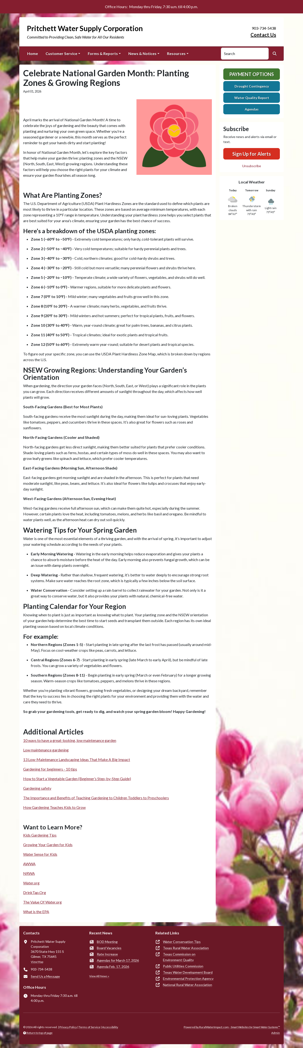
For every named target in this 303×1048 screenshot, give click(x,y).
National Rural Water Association (187, 985)
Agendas (252, 109)
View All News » (99, 976)
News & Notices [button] (142, 53)
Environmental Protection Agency (188, 978)
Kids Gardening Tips (40, 835)
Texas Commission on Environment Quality (179, 957)
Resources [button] (176, 53)
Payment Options (251, 74)
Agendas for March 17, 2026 (118, 960)
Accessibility (110, 1027)
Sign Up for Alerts (251, 154)
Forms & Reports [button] (103, 53)
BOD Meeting (107, 942)
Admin (275, 1033)
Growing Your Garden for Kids (48, 844)
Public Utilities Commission (183, 966)
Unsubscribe (251, 166)
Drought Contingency (252, 86)
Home (32, 53)
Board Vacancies (109, 948)
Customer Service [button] (61, 53)
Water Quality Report (251, 98)
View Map (37, 962)
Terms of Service (89, 1027)
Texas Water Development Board (188, 972)
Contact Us (263, 35)
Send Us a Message (45, 976)
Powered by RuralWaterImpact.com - (232, 1027)
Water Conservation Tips (182, 942)
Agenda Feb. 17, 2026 (113, 967)
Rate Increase (107, 954)
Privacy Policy (68, 1027)
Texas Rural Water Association (186, 948)
